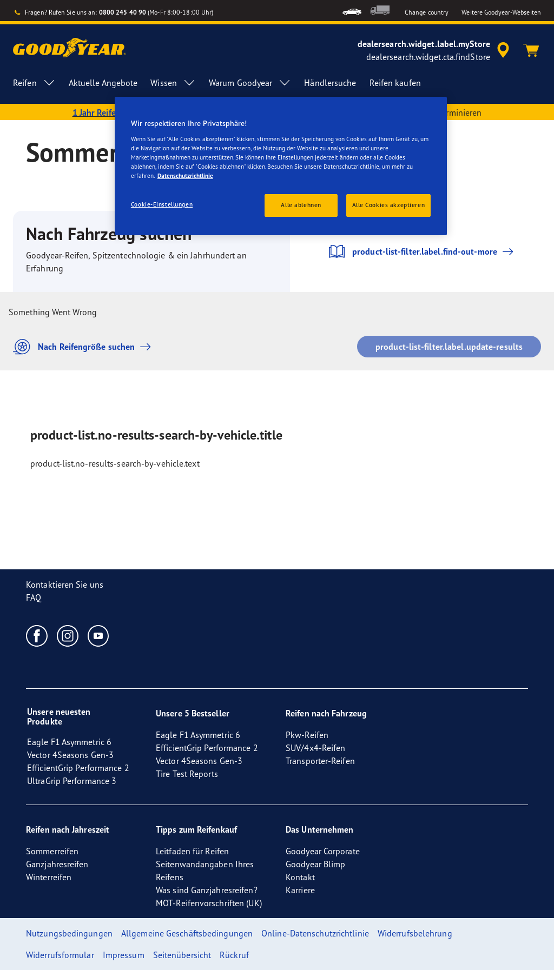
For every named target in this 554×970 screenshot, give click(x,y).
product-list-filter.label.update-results (449, 346)
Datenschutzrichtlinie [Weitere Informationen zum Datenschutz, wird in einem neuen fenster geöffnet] (185, 176)
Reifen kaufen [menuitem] (395, 82)
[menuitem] (351, 10)
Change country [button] (427, 12)
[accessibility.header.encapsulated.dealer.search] (435, 50)
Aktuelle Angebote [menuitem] (103, 82)
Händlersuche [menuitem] (330, 82)
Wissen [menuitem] (173, 82)
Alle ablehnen (301, 205)
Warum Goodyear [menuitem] (250, 82)
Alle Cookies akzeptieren (388, 205)
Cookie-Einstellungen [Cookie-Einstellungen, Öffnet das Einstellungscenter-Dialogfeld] (162, 204)
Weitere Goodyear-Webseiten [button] (501, 12)
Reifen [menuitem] (34, 82)
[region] (281, 166)
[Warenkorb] (531, 50)
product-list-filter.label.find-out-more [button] (422, 251)
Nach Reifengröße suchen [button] (84, 347)
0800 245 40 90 (122, 12)
